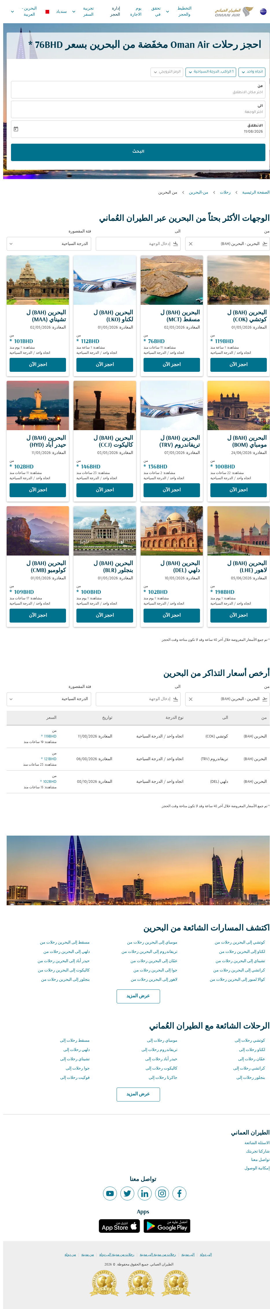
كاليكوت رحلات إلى (158, 1068)
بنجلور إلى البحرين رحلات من (62, 980)
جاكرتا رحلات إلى (160, 1078)
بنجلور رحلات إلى (247, 1078)
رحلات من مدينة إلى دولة (113, 1254)
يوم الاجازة (132, 11)
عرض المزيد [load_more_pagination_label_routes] (135, 996)
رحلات (222, 192)
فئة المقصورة (76, 231)
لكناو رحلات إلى (249, 1050)
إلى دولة (203, 1254)
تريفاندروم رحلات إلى (156, 1050)
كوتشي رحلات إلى (247, 1040)
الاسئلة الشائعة (254, 1143)
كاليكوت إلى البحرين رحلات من (61, 970)
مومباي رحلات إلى (159, 1040)
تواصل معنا (257, 1160)
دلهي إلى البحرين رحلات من (63, 952)
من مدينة (84, 1254)
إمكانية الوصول (254, 1168)
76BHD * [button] (42, 45)
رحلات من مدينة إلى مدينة (155, 1254)
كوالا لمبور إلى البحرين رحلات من (234, 980)
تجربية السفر (78, 11)
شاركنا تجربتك (255, 1151)
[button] (207, 72)
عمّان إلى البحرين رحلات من (150, 961)
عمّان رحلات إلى (248, 1059)
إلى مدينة (184, 1254)
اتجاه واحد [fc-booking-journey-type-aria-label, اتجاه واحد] (252, 72)
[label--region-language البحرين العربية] (26, 11)
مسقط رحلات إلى (72, 1040)
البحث (135, 152)
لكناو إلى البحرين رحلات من (239, 952)
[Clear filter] (187, 243)
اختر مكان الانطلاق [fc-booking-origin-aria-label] (244, 93)
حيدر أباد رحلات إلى (158, 1059)
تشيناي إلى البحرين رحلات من (237, 961)
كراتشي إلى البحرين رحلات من (236, 970)
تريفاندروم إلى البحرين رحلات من (146, 952)
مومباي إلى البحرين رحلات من (149, 942)
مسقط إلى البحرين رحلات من (62, 942)
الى (257, 106)
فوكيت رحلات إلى (72, 1078)
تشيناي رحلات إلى (72, 1059)
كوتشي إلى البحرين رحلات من (237, 942)
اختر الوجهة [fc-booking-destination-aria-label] (251, 112)
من (257, 86)
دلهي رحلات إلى (73, 1050)
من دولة (67, 1254)
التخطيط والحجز (174, 11)
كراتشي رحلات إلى (246, 1068)
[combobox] (228, 244)
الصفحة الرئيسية (253, 192)
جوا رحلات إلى (75, 1068)
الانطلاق (252, 126)
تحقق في (152, 11)
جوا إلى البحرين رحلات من (152, 970)
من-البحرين (195, 192)
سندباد (58, 12)
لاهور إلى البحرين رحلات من (151, 980)
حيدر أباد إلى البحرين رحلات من (60, 961)
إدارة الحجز (112, 11)
